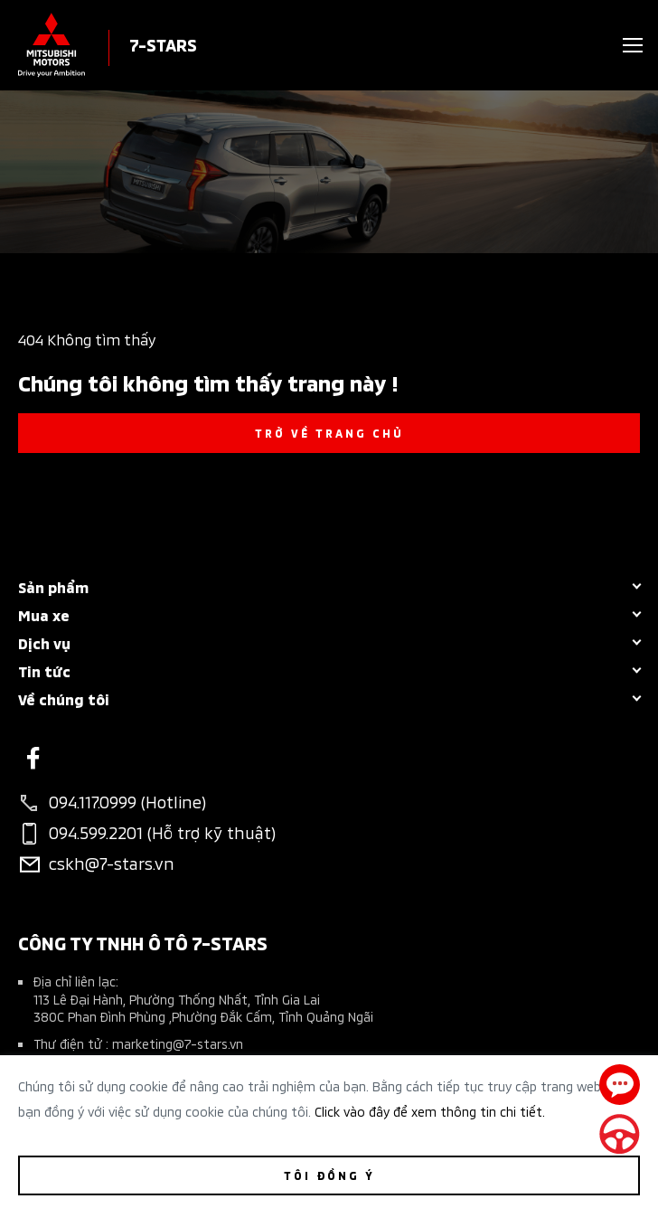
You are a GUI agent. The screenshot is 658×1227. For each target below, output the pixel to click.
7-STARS (163, 44)
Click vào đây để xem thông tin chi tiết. (430, 1110)
